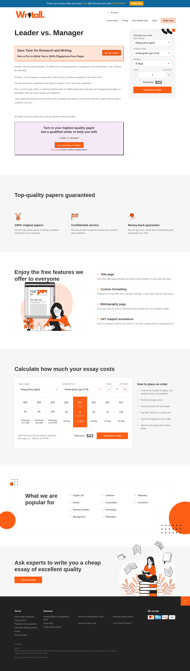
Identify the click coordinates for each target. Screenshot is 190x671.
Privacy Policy (20, 620)
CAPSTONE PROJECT (122, 623)
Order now (168, 20)
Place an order (28, 579)
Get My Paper (111, 53)
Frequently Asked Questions (26, 628)
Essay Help (48, 623)
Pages (136, 70)
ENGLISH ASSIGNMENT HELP (91, 617)
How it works (112, 20)
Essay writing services (52, 627)
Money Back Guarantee (24, 617)
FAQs (154, 20)
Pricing (125, 20)
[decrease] (136, 75)
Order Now (136, 3)
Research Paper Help (87, 623)
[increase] (169, 75)
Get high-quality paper (69, 145)
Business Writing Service (123, 617)
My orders (114, 13)
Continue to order (112, 435)
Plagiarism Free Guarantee (26, 624)
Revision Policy (21, 635)
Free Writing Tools (140, 20)
